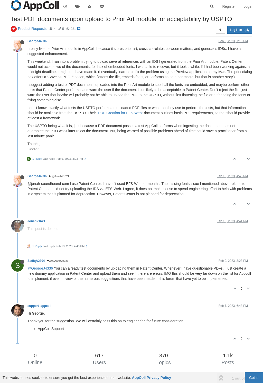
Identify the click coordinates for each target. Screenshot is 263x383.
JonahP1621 (36, 221)
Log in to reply (239, 30)
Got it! (254, 378)
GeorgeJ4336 (37, 41)
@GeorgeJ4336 (58, 261)
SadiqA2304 (36, 261)
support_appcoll (39, 306)
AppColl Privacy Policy (151, 378)
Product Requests (32, 28)
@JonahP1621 (59, 176)
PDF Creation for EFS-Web (120, 113)
